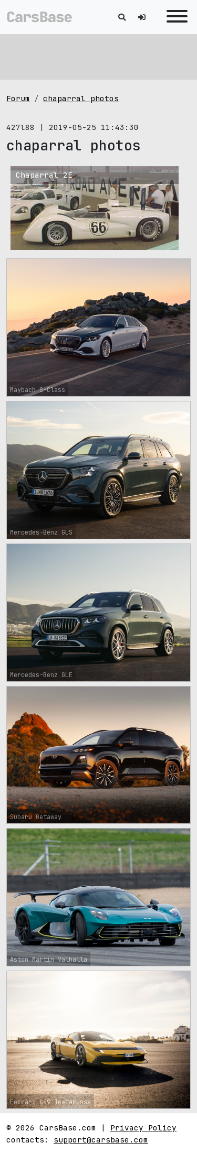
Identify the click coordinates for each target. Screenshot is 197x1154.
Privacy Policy (143, 1128)
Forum (18, 98)
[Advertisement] (98, 55)
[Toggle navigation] (174, 17)
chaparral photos (81, 98)
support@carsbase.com (101, 1140)
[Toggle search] (122, 17)
